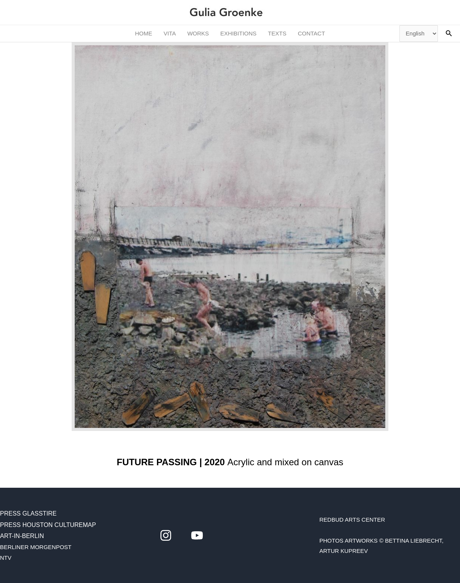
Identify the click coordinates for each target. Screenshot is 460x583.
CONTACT (311, 33)
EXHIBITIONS (238, 33)
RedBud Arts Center (352, 519)
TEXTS (277, 33)
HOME (143, 33)
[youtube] (197, 535)
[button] (449, 33)
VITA (169, 33)
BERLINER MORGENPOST (36, 547)
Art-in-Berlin (22, 536)
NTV (5, 557)
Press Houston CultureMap (48, 525)
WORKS (198, 33)
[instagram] (166, 535)
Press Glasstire (28, 513)
